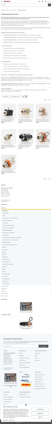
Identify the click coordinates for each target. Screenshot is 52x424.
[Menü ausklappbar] (1, 1)
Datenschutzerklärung (26, 341)
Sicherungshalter (6, 278)
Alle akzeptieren (40, 409)
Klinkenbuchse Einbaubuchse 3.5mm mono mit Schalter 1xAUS (8, 146)
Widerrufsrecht (22, 360)
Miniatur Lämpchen (6, 261)
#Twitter (5, 394)
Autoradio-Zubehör (6, 242)
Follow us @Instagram (8, 397)
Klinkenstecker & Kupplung (8, 232)
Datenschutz (11, 420)
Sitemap (36, 358)
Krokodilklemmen (6, 259)
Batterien (4, 247)
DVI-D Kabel (5, 223)
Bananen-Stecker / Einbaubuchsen (9, 244)
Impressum (5, 420)
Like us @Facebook (8, 399)
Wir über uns (22, 365)
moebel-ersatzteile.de (39, 386)
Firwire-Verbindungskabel (8, 225)
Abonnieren (43, 346)
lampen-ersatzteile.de (39, 384)
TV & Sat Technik (5, 283)
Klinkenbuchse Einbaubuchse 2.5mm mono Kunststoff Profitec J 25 (25, 120)
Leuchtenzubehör (5, 286)
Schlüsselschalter (6, 274)
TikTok (5, 404)
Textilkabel (3, 291)
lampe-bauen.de (38, 381)
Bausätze (4, 252)
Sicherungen (5, 276)
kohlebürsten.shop (39, 379)
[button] (39, 1)
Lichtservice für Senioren (24, 397)
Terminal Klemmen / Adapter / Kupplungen (12, 237)
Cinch (4, 215)
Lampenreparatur (23, 394)
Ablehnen (40, 417)
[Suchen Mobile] (24, 4)
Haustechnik (4, 257)
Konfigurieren (40, 413)
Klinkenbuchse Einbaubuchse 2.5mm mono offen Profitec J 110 (43, 120)
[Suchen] (49, 4)
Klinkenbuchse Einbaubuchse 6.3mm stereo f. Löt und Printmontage (24, 146)
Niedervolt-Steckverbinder (8, 264)
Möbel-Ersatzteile (5, 293)
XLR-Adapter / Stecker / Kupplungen (10, 240)
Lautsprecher (5, 235)
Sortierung (5, 96)
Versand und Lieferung (24, 358)
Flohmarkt (4, 254)
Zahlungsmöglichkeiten (24, 367)
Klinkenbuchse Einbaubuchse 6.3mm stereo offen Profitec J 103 (8, 171)
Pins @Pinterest (7, 401)
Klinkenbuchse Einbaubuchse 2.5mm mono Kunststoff (7, 120)
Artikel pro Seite (15, 96)
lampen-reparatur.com (40, 374)
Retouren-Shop (4, 295)
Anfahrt (21, 353)
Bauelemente (5, 249)
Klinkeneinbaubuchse (7, 230)
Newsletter (21, 355)
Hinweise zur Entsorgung (24, 362)
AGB (36, 355)
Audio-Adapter (6, 213)
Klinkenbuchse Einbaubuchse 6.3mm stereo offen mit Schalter (43, 146)
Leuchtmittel (3, 288)
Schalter (4, 271)
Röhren (3, 269)
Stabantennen (5, 281)
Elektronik (3, 208)
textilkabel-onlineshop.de (40, 388)
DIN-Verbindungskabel (7, 220)
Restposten (4, 266)
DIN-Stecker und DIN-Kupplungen (10, 218)
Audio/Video (5, 210)
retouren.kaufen (38, 377)
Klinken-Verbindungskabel (8, 227)
